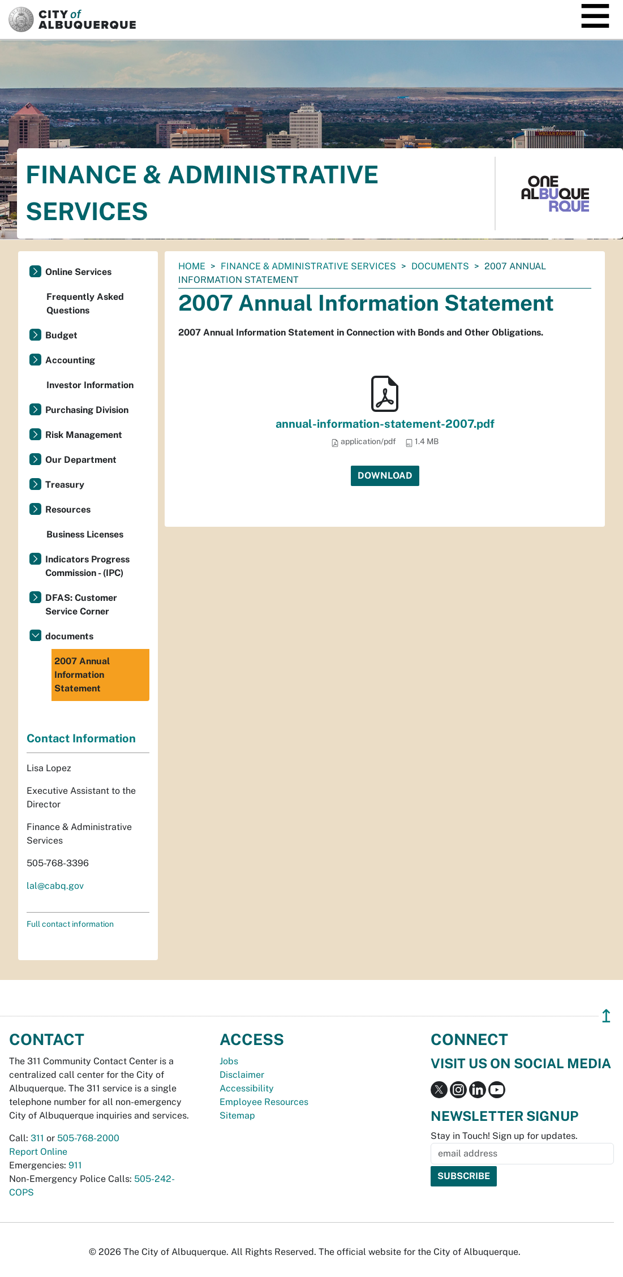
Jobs (229, 1061)
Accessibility (247, 1088)
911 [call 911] (75, 1165)
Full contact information (70, 923)
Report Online (38, 1151)
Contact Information (81, 738)
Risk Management (83, 434)
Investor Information (90, 385)
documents (440, 266)
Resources (68, 509)
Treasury (64, 484)
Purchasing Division (86, 410)
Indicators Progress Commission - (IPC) (87, 566)
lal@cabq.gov (55, 885)
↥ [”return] (606, 1015)
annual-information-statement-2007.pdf (385, 424)
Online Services (78, 271)
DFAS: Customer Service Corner (81, 604)
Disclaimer (242, 1074)
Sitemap (237, 1115)
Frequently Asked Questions (85, 303)
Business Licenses (84, 534)
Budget (61, 335)
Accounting (70, 360)
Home (191, 266)
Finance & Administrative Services (308, 266)
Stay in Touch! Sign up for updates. (504, 1135)
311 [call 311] (37, 1138)
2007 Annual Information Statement (82, 675)
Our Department (81, 459)
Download (385, 475)
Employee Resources (264, 1102)
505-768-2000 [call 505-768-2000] (88, 1138)
